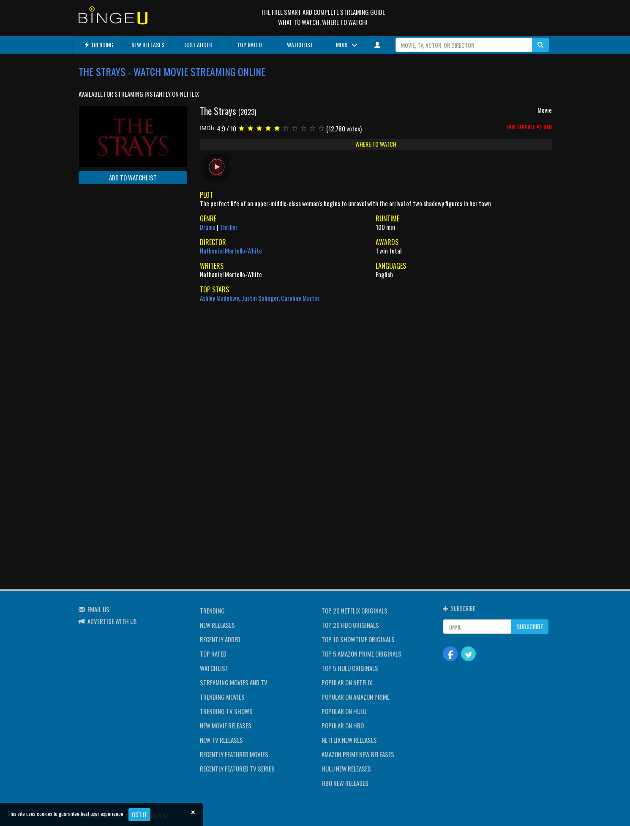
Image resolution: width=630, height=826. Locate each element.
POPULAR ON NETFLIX (347, 682)
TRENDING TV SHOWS (226, 711)
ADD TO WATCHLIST (133, 177)
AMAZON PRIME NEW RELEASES (358, 754)
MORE (346, 44)
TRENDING (98, 44)
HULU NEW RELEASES (346, 768)
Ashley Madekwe (219, 298)
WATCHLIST (300, 44)
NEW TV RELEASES (221, 739)
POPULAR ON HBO (343, 725)
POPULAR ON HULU (344, 711)
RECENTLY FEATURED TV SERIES (237, 768)
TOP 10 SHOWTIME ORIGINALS (358, 639)
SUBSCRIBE (530, 626)
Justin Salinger (260, 298)
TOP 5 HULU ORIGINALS (350, 668)
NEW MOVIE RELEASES (225, 725)
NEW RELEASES (147, 44)
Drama (207, 227)
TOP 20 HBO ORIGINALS (350, 625)
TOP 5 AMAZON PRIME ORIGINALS (361, 653)
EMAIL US (98, 609)
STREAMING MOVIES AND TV (233, 682)
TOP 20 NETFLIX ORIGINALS (354, 610)
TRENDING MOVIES (222, 696)
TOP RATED (249, 44)
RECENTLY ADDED (220, 639)
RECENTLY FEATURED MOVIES (234, 754)
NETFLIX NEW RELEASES (349, 739)
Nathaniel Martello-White (231, 250)
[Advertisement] (117, 245)
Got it (139, 814)
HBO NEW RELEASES (345, 783)
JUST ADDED (199, 44)
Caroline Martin (300, 298)
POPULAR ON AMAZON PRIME (356, 696)
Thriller (228, 227)
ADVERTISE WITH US (112, 621)
